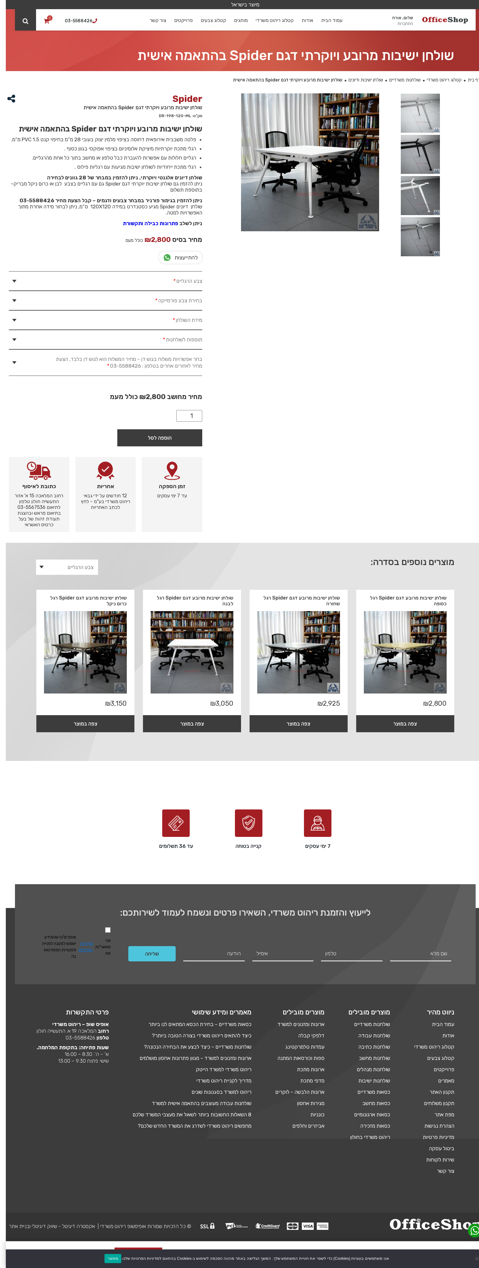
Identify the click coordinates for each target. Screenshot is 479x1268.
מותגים (235, 20)
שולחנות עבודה (368, 1035)
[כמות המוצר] (183, 416)
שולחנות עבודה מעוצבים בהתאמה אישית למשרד (196, 1103)
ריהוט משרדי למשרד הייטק (218, 1069)
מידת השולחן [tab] (180, 320)
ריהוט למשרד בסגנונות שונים (216, 1092)
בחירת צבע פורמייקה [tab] (172, 300)
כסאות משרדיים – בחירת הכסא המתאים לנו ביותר (194, 1024)
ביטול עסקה (435, 1148)
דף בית (468, 80)
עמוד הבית (326, 20)
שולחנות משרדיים (399, 80)
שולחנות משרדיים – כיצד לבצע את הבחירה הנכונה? (192, 1047)
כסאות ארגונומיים (366, 1114)
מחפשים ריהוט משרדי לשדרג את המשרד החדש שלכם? (189, 1126)
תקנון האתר (436, 1092)
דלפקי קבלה (305, 1035)
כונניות (312, 1114)
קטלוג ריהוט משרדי (269, 20)
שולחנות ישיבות (368, 1081)
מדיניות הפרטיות (80, 947)
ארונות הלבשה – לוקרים (294, 1092)
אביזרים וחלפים (303, 1126)
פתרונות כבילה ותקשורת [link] (144, 223)
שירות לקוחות (434, 1160)
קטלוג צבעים (208, 20)
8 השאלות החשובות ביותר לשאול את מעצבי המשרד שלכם (186, 1114)
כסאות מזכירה (369, 1126)
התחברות (399, 23)
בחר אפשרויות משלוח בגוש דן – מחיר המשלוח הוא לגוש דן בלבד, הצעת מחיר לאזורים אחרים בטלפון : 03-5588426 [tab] (123, 362)
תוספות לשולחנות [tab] (175, 340)
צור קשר (152, 20)
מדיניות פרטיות (432, 1137)
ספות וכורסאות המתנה (295, 1058)
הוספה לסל (154, 438)
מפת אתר (438, 1114)
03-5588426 (75, 1038)
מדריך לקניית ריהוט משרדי (218, 1081)
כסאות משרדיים (368, 1092)
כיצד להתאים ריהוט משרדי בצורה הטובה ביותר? (196, 1035)
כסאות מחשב (370, 1103)
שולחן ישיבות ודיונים (360, 80)
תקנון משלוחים (433, 1103)
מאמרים (440, 1081)
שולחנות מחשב (368, 1058)
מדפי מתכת (306, 1081)
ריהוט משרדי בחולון (364, 1137)
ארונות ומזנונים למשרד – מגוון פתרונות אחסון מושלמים (190, 1058)
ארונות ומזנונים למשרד (295, 1024)
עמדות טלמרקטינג (299, 1047)
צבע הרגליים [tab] (181, 281)
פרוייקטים (178, 20)
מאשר (107, 1258)
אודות (302, 20)
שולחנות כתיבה (368, 1047)
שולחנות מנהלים (367, 1069)
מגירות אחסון (305, 1103)
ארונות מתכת (305, 1069)
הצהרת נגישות (433, 1126)
